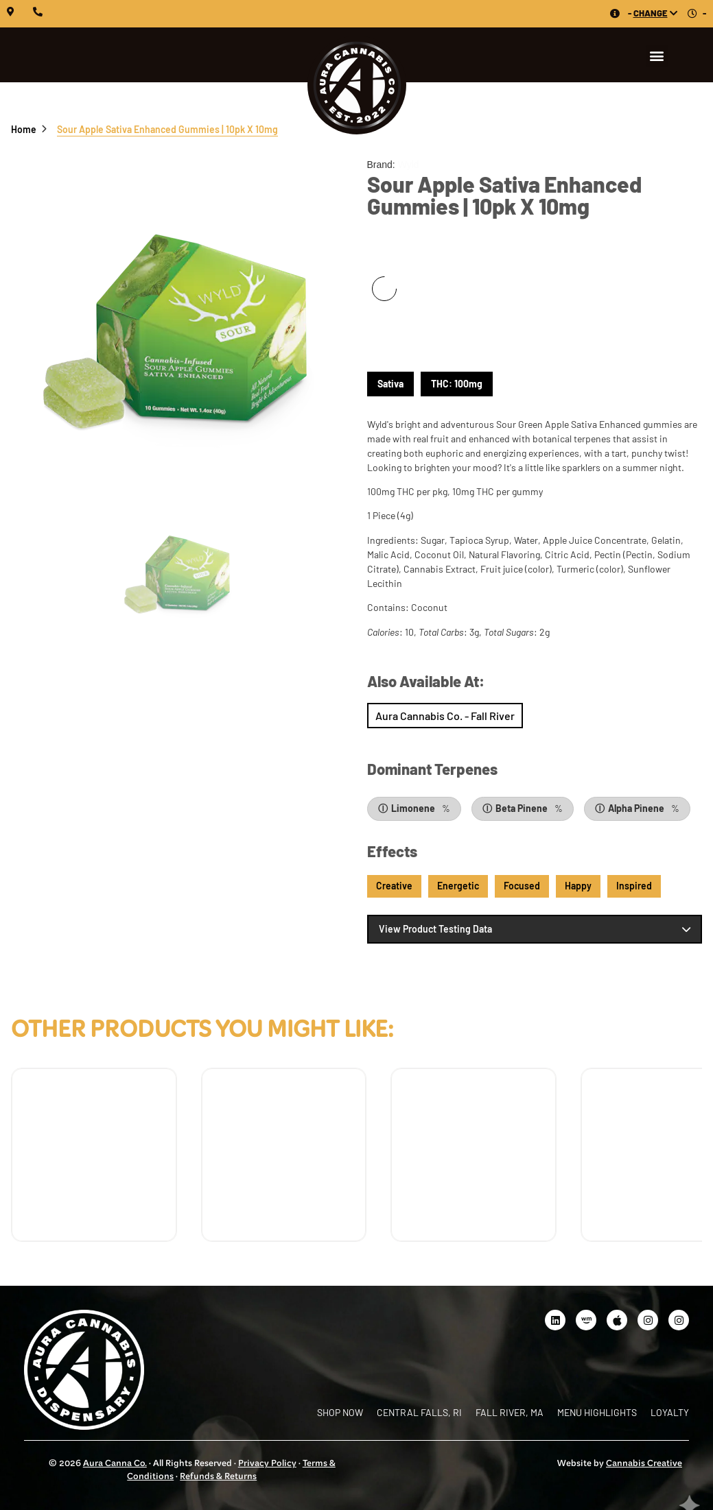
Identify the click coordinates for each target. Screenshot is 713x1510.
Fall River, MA (509, 1412)
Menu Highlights (597, 1412)
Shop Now (444, 709)
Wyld (408, 164)
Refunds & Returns (218, 1477)
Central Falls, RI (419, 1412)
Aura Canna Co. (115, 1464)
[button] (657, 56)
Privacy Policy (267, 1464)
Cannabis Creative (644, 1464)
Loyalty (670, 1412)
